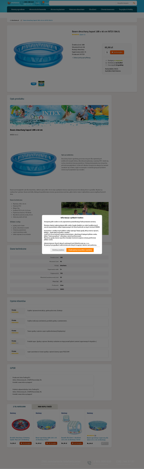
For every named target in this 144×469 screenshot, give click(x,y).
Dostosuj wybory (58, 250)
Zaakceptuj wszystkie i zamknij (80, 250)
